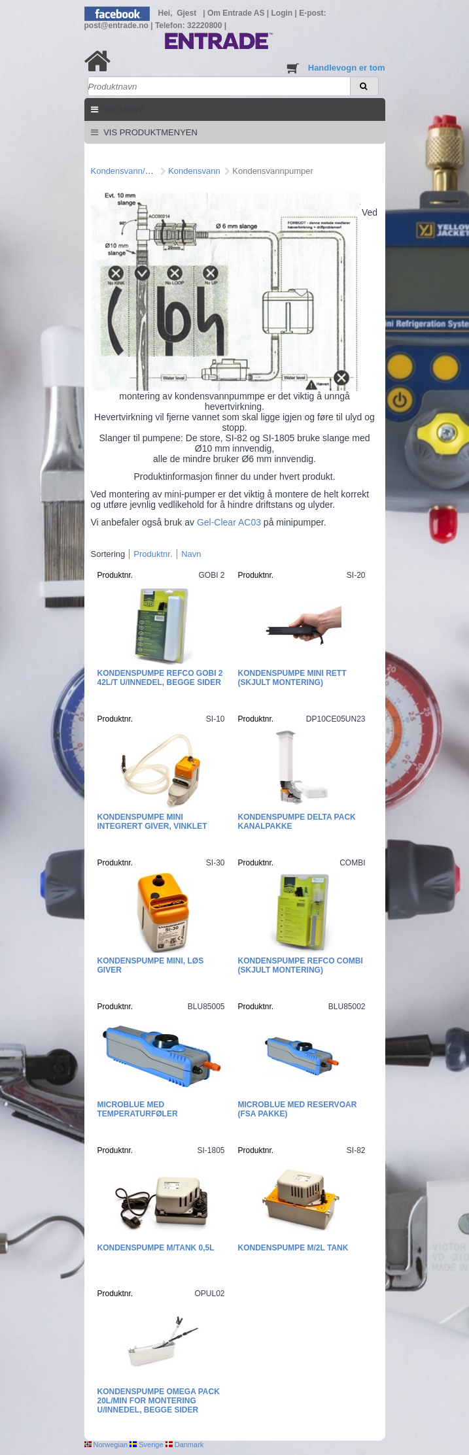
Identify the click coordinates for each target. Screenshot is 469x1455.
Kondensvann (194, 171)
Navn (191, 554)
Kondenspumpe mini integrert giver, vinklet (152, 821)
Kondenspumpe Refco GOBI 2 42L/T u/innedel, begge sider (160, 678)
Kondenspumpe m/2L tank (293, 1247)
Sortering (108, 554)
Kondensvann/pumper (132, 171)
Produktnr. (152, 554)
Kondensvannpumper (272, 171)
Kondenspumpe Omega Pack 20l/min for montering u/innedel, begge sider (158, 1400)
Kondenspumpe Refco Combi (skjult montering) (300, 965)
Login (283, 13)
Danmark (184, 1444)
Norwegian (106, 1444)
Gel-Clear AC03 (230, 522)
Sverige (146, 1444)
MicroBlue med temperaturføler (137, 1109)
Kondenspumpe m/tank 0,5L (156, 1247)
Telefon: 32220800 (189, 25)
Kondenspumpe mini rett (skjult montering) (292, 678)
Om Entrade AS (237, 13)
